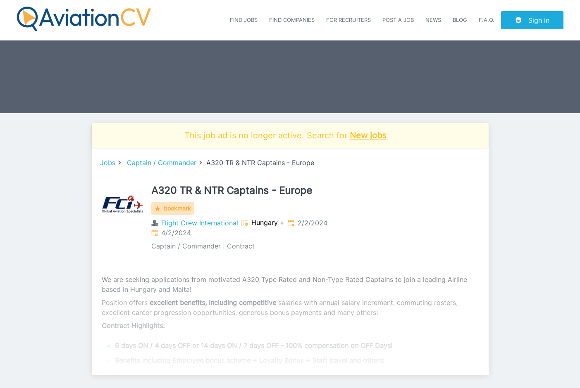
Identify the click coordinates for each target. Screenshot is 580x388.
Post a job (398, 20)
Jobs (107, 163)
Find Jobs (244, 20)
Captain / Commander (161, 163)
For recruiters (348, 20)
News (433, 20)
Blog (460, 20)
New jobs (368, 135)
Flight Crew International (199, 223)
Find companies (292, 20)
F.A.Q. (486, 20)
